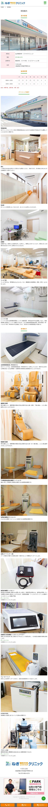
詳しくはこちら (5, 598)
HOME (2, 7)
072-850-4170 (25, 773)
